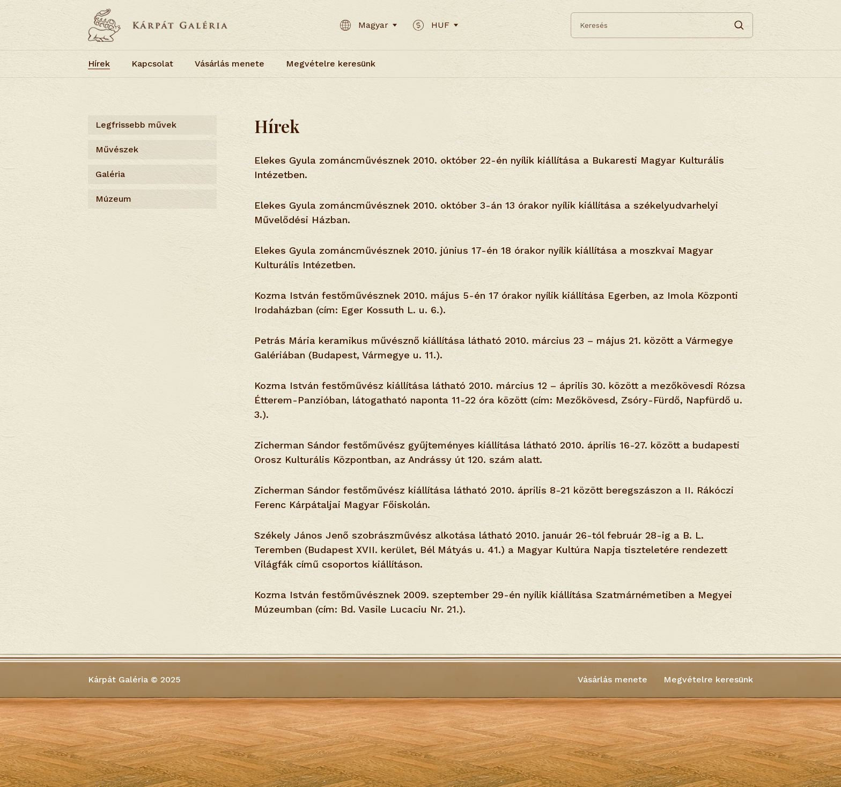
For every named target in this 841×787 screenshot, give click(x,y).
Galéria (110, 174)
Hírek (99, 63)
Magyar (368, 25)
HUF (435, 25)
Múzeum (113, 199)
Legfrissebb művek (135, 125)
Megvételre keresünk (330, 63)
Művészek (116, 149)
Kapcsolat (152, 63)
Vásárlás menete (229, 63)
